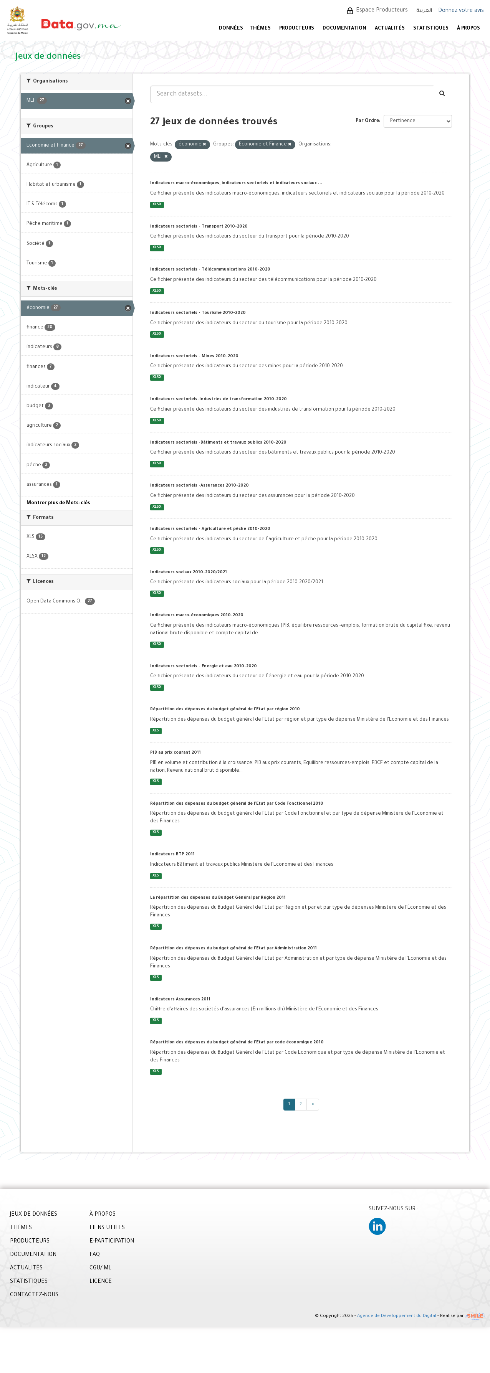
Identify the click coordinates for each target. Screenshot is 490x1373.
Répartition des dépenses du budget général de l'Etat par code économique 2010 (237, 1042)
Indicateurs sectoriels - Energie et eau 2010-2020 (203, 666)
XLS (155, 731)
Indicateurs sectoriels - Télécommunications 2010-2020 (210, 269)
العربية (424, 11)
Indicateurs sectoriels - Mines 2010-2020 (194, 356)
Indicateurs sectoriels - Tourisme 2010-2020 (198, 313)
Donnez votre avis (461, 11)
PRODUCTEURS (296, 28)
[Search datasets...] (292, 94)
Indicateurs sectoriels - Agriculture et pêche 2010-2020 (210, 529)
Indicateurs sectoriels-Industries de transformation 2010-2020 (218, 399)
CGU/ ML (100, 1269)
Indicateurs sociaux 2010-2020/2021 (188, 572)
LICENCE (100, 1282)
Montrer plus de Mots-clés (58, 503)
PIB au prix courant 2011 (175, 753)
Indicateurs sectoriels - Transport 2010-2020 (199, 226)
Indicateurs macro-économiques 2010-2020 (196, 615)
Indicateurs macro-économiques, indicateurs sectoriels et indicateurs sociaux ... (236, 183)
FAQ (94, 1255)
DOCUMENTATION (344, 28)
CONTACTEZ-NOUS (34, 1295)
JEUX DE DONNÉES (33, 1215)
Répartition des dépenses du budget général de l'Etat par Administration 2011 (233, 948)
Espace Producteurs (382, 11)
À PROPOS (468, 28)
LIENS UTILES (107, 1228)
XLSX (156, 205)
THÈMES (21, 1228)
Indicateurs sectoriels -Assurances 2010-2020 (199, 486)
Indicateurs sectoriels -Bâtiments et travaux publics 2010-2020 (218, 443)
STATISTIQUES (431, 28)
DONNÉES (231, 28)
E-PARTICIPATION (111, 1242)
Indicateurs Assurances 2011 (180, 999)
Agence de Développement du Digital (396, 1316)
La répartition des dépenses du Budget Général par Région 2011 (218, 898)
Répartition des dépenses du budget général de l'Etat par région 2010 (225, 709)
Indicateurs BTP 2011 (172, 854)
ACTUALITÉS (390, 28)
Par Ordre (367, 121)
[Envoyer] (442, 94)
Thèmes (260, 28)
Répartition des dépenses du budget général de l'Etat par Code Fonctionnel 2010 (236, 804)
